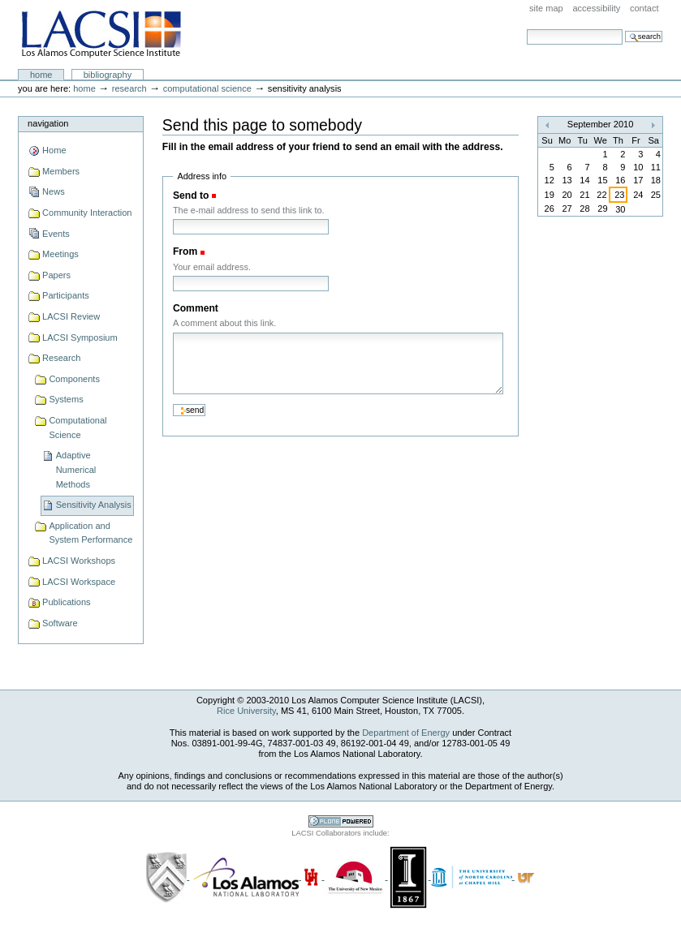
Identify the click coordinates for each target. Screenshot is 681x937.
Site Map (546, 8)
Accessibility (596, 8)
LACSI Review (71, 316)
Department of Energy (406, 732)
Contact (644, 8)
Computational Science (207, 88)
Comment (195, 308)
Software (60, 623)
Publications (66, 602)
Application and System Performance (90, 533)
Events (56, 234)
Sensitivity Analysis (93, 504)
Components (74, 379)
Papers (56, 275)
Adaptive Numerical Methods (76, 469)
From (185, 251)
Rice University (246, 711)
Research (129, 88)
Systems (66, 399)
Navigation (48, 123)
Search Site (526, 28)
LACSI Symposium (80, 337)
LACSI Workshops (78, 560)
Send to (191, 195)
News (53, 191)
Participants (65, 295)
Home (41, 75)
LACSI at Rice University (101, 35)
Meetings (60, 254)
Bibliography (108, 75)
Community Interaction (86, 212)
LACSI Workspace (78, 582)
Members (61, 171)
